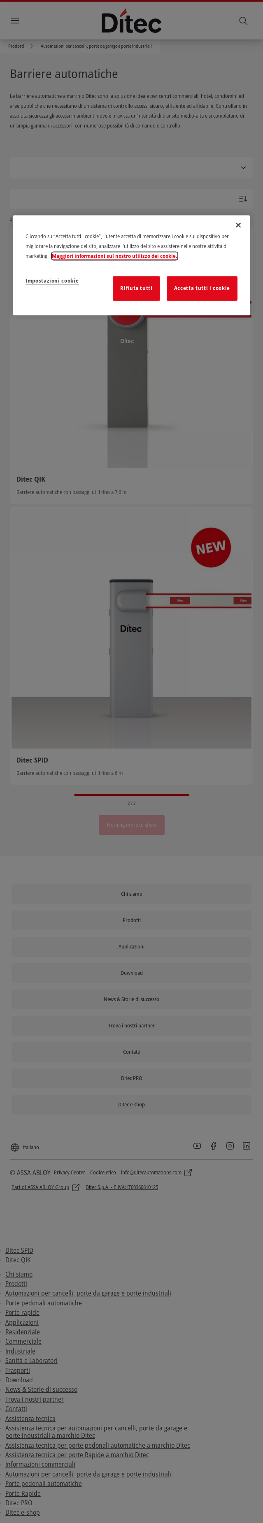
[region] (131, 265)
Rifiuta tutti (136, 288)
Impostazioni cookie (52, 281)
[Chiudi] (238, 225)
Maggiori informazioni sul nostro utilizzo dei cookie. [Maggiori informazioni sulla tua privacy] (114, 256)
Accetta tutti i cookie (202, 288)
